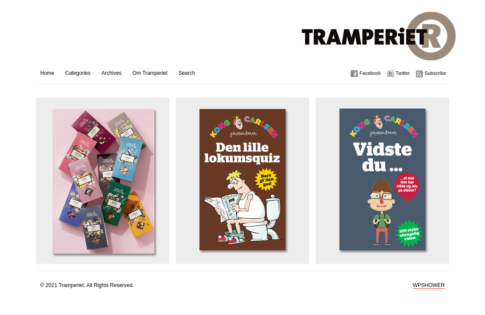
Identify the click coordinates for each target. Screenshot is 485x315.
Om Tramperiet (150, 73)
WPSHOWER (429, 285)
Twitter (403, 73)
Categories (78, 73)
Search (186, 73)
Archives (111, 73)
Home (47, 73)
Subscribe (435, 73)
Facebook (369, 73)
